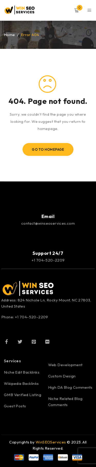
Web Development (65, 364)
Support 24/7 (48, 253)
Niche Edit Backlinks (21, 372)
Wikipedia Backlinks (21, 383)
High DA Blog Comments (70, 387)
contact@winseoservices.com (48, 223)
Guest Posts (15, 406)
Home (9, 34)
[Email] (48, 201)
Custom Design (62, 376)
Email (48, 216)
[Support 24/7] (48, 238)
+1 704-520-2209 (48, 260)
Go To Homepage (48, 149)
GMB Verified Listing (22, 394)
